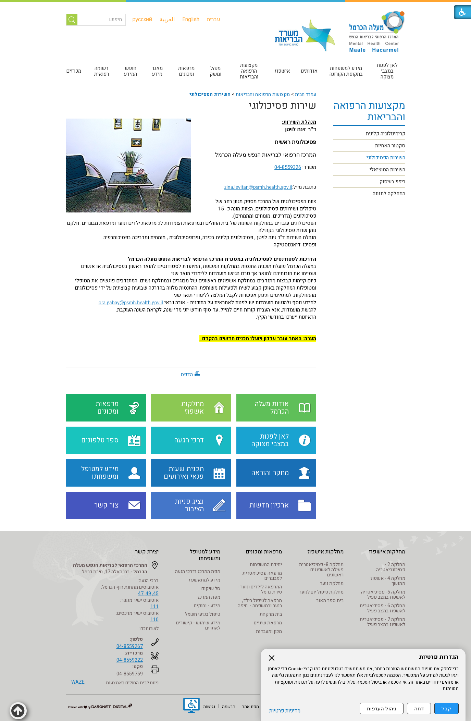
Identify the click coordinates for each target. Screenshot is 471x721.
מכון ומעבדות (269, 631)
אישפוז (282, 71)
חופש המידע (130, 71)
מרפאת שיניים (268, 622)
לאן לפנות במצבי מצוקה (387, 71)
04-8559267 (129, 646)
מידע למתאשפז (204, 580)
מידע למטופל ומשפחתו (205, 555)
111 (154, 606)
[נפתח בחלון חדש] (191, 706)
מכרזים (73, 71)
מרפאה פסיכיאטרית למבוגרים (262, 576)
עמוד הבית (305, 94)
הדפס (187, 374)
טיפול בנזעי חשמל (202, 614)
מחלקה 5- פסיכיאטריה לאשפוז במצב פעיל (383, 594)
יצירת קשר (147, 552)
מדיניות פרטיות (284, 711)
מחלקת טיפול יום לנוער (321, 592)
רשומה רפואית (101, 71)
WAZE (78, 682)
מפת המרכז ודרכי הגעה (197, 571)
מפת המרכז (208, 597)
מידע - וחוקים (207, 605)
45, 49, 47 (148, 593)
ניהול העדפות (381, 708)
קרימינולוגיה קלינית (385, 133)
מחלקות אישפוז (387, 552)
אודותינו (309, 71)
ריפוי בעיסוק (392, 181)
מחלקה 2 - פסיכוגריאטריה (390, 567)
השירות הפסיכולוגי (210, 94)
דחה (419, 708)
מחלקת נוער (332, 583)
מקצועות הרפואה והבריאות (249, 71)
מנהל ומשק (215, 71)
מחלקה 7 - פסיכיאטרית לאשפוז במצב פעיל (382, 622)
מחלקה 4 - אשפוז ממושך (387, 581)
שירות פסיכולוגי (282, 105)
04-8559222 (129, 660)
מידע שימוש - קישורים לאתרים (198, 625)
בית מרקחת (271, 614)
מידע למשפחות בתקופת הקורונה (346, 71)
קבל (446, 708)
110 (154, 619)
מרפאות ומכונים (186, 71)
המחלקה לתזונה (389, 193)
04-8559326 (287, 167)
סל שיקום (210, 588)
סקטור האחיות (390, 145)
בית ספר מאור (330, 600)
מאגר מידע (157, 71)
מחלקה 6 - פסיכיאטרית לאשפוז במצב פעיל (382, 608)
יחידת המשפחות (266, 564)
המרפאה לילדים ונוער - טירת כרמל (259, 589)
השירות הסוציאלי (387, 169)
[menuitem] (213, 19)
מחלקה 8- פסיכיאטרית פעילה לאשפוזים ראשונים (321, 569)
